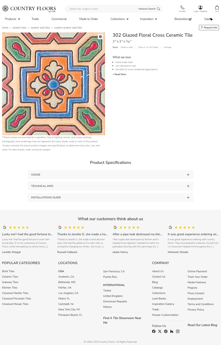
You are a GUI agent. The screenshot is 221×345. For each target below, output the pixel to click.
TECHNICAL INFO (42, 186)
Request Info (208, 27)
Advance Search (149, 8)
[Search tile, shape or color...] (114, 8)
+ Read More (119, 74)
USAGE (35, 175)
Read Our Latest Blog (202, 325)
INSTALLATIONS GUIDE (46, 197)
